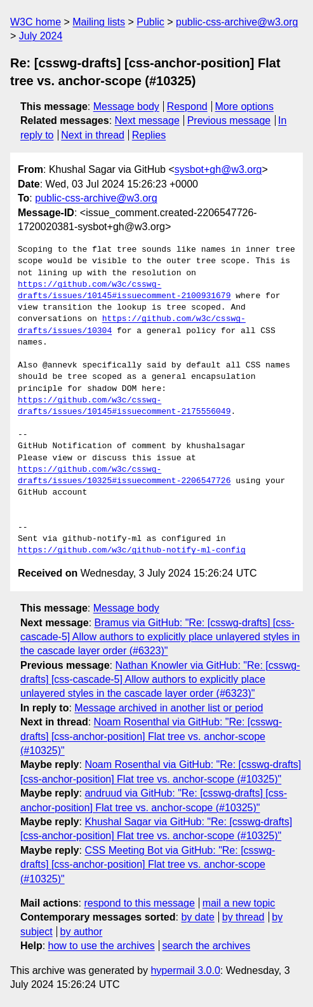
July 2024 (41, 36)
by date (197, 917)
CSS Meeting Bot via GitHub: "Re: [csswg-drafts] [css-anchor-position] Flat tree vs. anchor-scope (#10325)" (147, 864)
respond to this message (139, 903)
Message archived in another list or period (168, 707)
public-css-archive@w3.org (237, 22)
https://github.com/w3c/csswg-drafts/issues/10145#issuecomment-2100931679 (124, 290)
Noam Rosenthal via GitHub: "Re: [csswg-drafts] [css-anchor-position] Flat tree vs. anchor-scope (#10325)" (151, 736)
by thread (243, 917)
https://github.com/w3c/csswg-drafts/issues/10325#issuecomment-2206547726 (124, 475)
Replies (149, 135)
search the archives (207, 945)
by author (81, 931)
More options (244, 106)
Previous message (229, 120)
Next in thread (92, 135)
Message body (126, 106)
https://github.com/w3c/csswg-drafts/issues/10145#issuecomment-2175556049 (124, 406)
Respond (187, 106)
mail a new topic (239, 903)
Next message (147, 120)
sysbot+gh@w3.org (218, 169)
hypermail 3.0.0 (185, 970)
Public (150, 22)
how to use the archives (101, 945)
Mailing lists (98, 22)
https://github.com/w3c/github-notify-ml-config (132, 550)
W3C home (35, 22)
